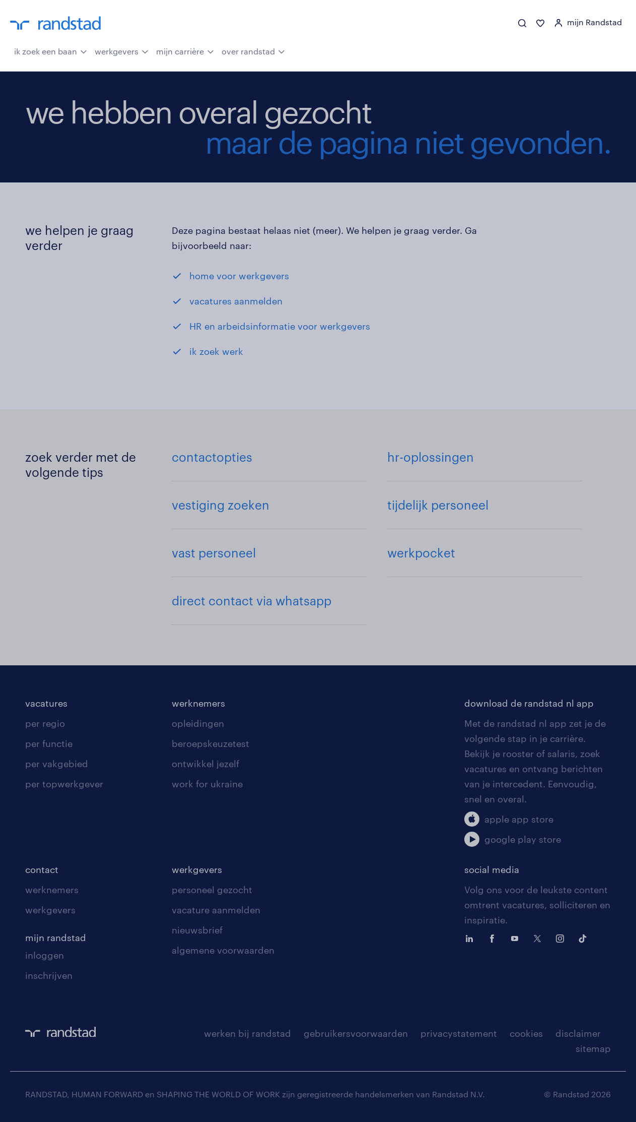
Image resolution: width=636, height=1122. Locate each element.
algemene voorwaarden (223, 950)
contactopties (212, 457)
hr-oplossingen (430, 457)
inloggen (44, 955)
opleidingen (198, 723)
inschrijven (49, 975)
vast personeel (214, 552)
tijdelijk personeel (437, 504)
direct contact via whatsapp (251, 600)
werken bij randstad (247, 1033)
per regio (45, 723)
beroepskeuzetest (210, 743)
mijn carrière (185, 50)
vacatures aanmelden (235, 300)
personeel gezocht (212, 889)
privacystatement (458, 1033)
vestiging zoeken (220, 504)
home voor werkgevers (239, 275)
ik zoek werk (216, 351)
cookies (526, 1033)
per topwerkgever (64, 783)
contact (41, 869)
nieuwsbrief (197, 930)
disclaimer (578, 1033)
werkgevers (122, 50)
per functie (49, 743)
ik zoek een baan (50, 50)
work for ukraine (207, 783)
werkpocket (421, 552)
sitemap (593, 1048)
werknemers (198, 703)
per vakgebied (56, 763)
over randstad (253, 50)
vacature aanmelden (216, 909)
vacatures (46, 703)
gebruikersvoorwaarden (356, 1033)
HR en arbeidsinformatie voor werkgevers (279, 326)
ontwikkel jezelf (205, 763)
